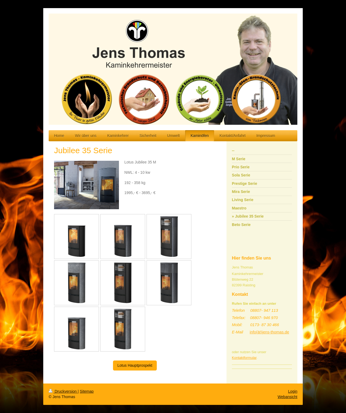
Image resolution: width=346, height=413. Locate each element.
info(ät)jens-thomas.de (269, 332)
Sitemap (87, 391)
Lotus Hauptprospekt (134, 365)
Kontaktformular (244, 358)
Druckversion (63, 391)
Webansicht (287, 397)
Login (292, 391)
